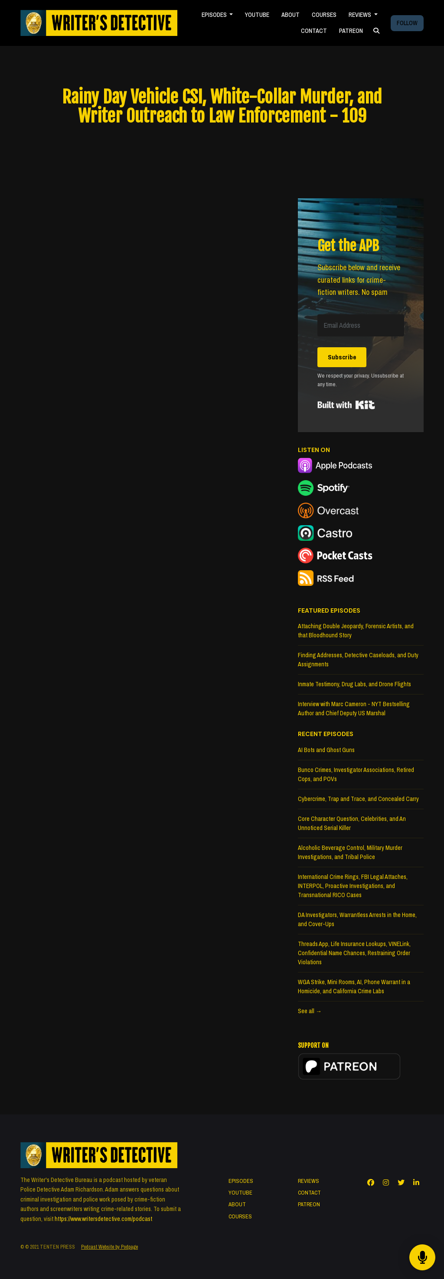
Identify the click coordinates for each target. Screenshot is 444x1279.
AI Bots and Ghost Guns (326, 750)
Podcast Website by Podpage (109, 1246)
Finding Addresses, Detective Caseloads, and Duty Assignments (358, 659)
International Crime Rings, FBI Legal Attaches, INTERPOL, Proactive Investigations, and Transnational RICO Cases (353, 886)
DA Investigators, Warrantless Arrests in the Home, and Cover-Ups (357, 919)
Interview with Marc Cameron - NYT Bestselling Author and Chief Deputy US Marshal (354, 708)
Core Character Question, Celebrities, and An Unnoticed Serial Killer (352, 823)
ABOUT (290, 15)
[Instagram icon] (386, 1182)
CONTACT (314, 31)
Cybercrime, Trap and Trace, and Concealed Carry (358, 799)
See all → (310, 1011)
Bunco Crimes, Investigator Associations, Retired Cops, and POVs (356, 774)
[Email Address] (360, 325)
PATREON (351, 31)
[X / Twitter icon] (401, 1182)
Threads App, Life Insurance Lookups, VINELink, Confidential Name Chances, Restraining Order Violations (354, 953)
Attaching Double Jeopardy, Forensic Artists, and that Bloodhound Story (356, 630)
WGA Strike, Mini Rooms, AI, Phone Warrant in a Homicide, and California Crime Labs (354, 986)
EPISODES (215, 15)
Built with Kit (346, 405)
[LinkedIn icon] (416, 1182)
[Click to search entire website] (376, 31)
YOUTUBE (257, 15)
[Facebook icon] (370, 1182)
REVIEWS (360, 15)
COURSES (324, 15)
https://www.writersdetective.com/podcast (103, 1219)
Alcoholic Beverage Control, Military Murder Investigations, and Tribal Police (350, 852)
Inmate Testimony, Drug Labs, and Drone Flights (354, 684)
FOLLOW (407, 23)
